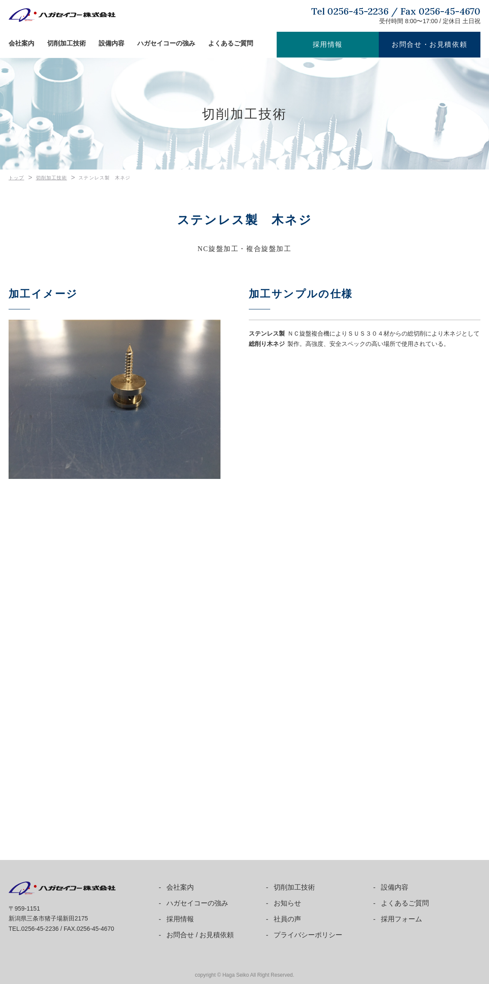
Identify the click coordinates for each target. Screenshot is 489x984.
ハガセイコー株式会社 (62, 15)
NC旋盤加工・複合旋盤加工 (244, 247)
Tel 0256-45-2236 (350, 11)
